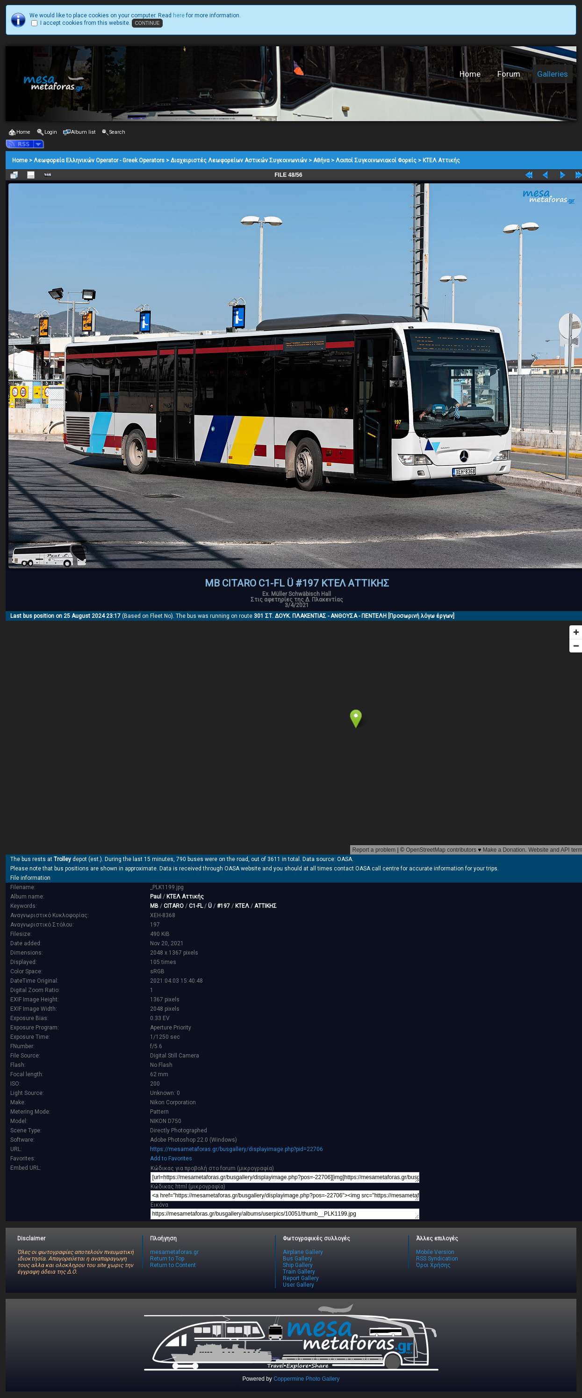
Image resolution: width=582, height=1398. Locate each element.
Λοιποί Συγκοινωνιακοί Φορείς (376, 160)
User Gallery (298, 1285)
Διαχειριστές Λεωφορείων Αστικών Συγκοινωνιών (239, 160)
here (179, 15)
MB (154, 906)
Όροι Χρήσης (433, 1265)
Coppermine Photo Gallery (306, 1379)
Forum (508, 74)
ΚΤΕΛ (242, 906)
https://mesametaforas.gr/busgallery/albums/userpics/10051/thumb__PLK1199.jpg (285, 1214)
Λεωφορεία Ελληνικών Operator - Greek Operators (99, 160)
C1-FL (196, 906)
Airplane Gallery (303, 1252)
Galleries (552, 74)
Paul (155, 896)
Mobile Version (435, 1252)
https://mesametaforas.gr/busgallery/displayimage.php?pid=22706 (236, 1149)
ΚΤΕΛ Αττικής (441, 160)
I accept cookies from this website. (85, 23)
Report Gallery (301, 1278)
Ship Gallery (298, 1265)
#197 (223, 906)
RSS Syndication (437, 1258)
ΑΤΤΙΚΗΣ (265, 906)
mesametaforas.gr (174, 1252)
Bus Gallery (297, 1258)
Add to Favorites (171, 1158)
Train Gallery (299, 1271)
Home (470, 74)
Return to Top (167, 1258)
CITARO (174, 906)
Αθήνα (321, 160)
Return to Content (173, 1265)
